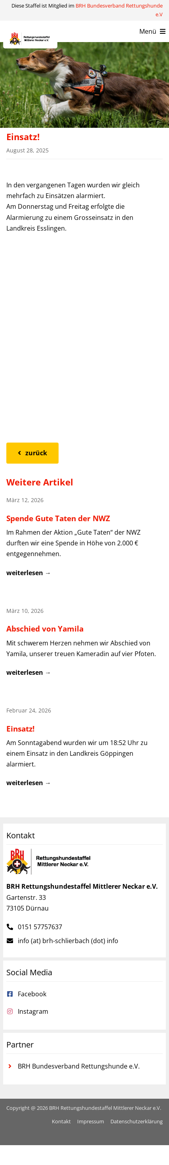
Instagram (33, 1011)
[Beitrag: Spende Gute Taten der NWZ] (84, 538)
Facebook (32, 994)
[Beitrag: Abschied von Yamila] (84, 644)
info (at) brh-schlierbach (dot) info (68, 940)
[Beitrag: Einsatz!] (84, 749)
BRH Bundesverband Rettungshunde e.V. (79, 1066)
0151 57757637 (40, 926)
